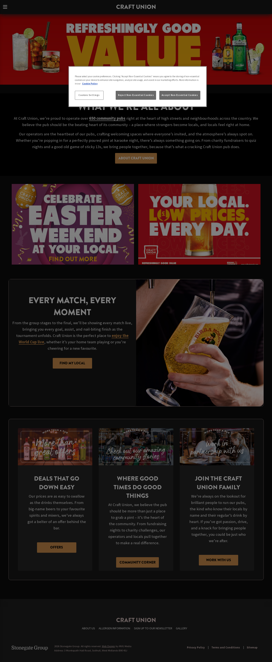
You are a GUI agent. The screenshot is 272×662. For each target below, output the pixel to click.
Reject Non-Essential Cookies (136, 95)
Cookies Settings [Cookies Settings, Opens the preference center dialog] (89, 95)
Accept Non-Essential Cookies (180, 95)
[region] (137, 86)
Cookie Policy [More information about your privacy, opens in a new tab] (90, 83)
